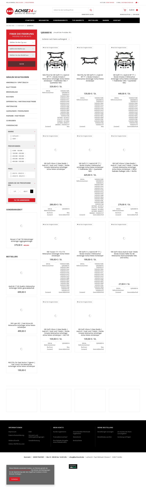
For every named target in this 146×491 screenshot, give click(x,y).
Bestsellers (93, 20)
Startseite (29, 20)
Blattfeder (11, 87)
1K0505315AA (64, 99)
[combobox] (21, 42)
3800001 (58, 126)
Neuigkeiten (44, 20)
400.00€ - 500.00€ (18, 161)
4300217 (66, 124)
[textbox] (70, 10)
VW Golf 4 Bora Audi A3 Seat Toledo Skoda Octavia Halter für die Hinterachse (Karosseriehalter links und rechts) (124, 256)
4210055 (60, 124)
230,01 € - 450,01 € (18, 176)
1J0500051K (65, 94)
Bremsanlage (12, 92)
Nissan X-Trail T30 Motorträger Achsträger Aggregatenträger (21, 240)
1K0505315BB (64, 108)
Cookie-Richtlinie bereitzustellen (19, 470)
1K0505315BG (64, 110)
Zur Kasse (136, 14)
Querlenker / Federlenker (17, 111)
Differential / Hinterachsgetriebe (21, 101)
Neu (68, 127)
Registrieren (29, 2)
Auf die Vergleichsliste (50, 48)
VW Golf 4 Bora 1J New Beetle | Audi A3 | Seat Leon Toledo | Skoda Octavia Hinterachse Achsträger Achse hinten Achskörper (55, 167)
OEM (14, 139)
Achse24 (15, 136)
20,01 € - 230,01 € (18, 173)
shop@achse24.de (127, 2)
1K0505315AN (64, 102)
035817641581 (110, 2)
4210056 (66, 122)
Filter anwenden (21, 200)
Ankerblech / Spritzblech (17, 82)
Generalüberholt (132, 127)
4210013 (66, 118)
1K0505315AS (64, 106)
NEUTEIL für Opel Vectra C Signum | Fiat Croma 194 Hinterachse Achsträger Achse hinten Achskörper (21, 364)
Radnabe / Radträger (15, 116)
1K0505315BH (64, 111)
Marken (106, 20)
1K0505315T (65, 126)
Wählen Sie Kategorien (17, 77)
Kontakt (117, 20)
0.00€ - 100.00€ (17, 151)
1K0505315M (65, 117)
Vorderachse (12, 125)
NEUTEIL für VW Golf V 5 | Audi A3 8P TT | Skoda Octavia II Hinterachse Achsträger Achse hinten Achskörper (90, 79)
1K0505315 (65, 95)
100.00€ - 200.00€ (18, 153)
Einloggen (19, 2)
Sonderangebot (14, 209)
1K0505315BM (64, 265)
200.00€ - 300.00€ (18, 156)
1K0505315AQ (64, 104)
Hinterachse (11, 106)
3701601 (66, 120)
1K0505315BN (64, 115)
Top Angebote (78, 20)
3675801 (60, 118)
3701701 (60, 120)
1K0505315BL (64, 113)
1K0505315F (65, 290)
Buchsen (10, 97)
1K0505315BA (64, 97)
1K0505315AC (64, 101)
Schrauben (11, 120)
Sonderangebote (60, 20)
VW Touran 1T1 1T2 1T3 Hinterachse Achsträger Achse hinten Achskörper (55, 255)
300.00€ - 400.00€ (18, 159)
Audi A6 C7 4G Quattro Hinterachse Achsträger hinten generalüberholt (22, 287)
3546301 (60, 122)
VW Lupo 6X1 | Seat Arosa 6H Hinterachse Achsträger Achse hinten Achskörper (21, 325)
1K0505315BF (64, 92)
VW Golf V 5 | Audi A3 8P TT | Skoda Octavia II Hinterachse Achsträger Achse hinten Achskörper (90, 255)
